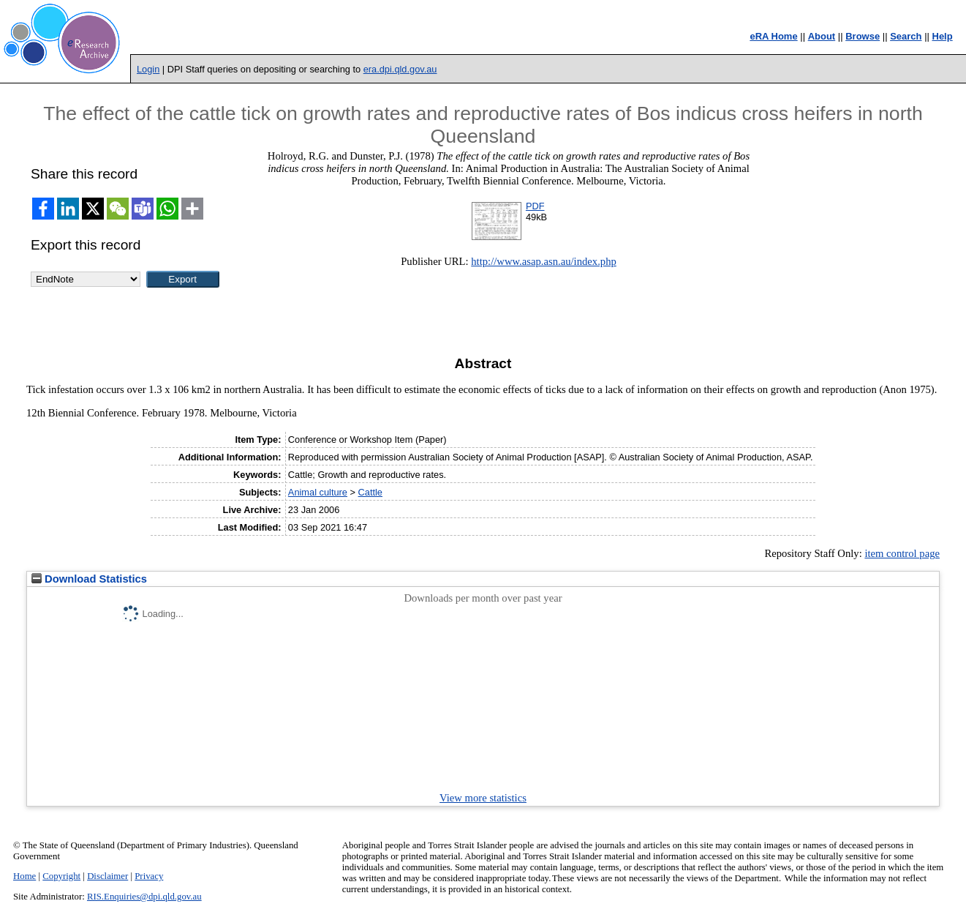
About (822, 36)
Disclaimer (107, 876)
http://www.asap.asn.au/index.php (543, 261)
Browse (862, 36)
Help (942, 36)
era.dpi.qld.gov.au (400, 69)
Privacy (149, 876)
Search (905, 36)
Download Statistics (89, 579)
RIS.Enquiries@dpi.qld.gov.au (144, 896)
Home (24, 876)
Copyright (61, 876)
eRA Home (773, 36)
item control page (902, 553)
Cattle (370, 492)
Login (148, 69)
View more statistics (483, 798)
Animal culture (317, 492)
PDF (535, 206)
